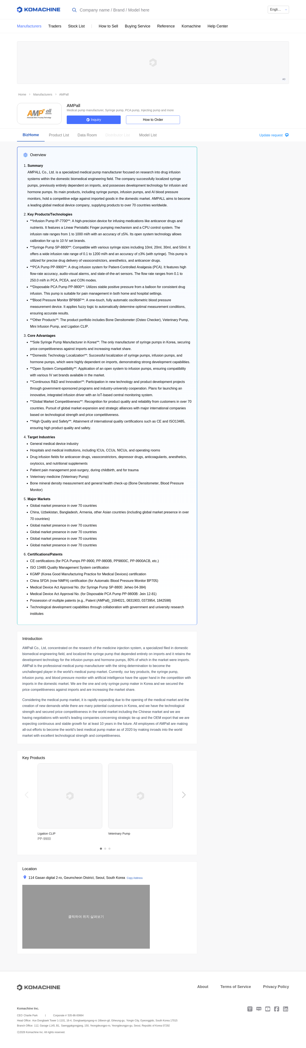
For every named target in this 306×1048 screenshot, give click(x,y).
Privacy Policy (276, 987)
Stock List (76, 26)
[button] (273, 135)
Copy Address (135, 878)
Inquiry (93, 119)
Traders (54, 26)
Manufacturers (29, 26)
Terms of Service (235, 987)
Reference (166, 26)
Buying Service (137, 26)
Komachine (191, 26)
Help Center (218, 26)
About (202, 987)
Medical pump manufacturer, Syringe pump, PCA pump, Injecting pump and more (120, 110)
